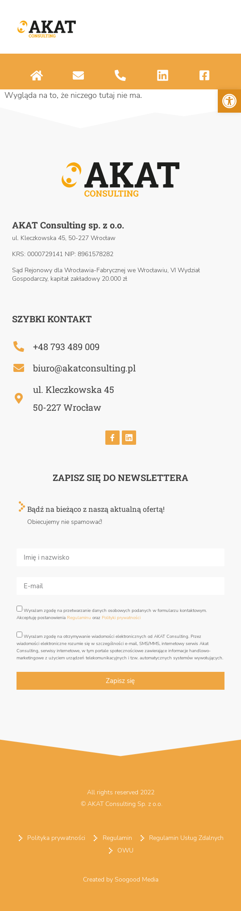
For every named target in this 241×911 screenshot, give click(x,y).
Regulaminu (79, 618)
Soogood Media (136, 879)
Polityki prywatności (121, 618)
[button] (229, 101)
